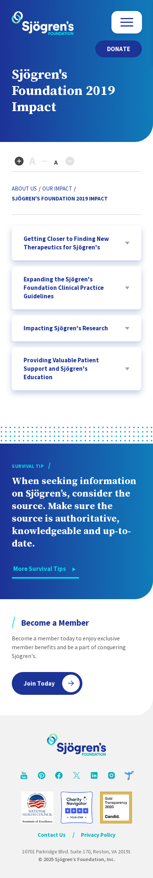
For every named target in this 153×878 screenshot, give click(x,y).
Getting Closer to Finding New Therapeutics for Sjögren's (66, 243)
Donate (118, 49)
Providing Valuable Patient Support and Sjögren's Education (61, 368)
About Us (24, 188)
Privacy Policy (98, 834)
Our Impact (57, 188)
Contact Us (51, 834)
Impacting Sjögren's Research (66, 328)
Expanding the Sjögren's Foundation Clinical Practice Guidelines (64, 287)
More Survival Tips (39, 569)
